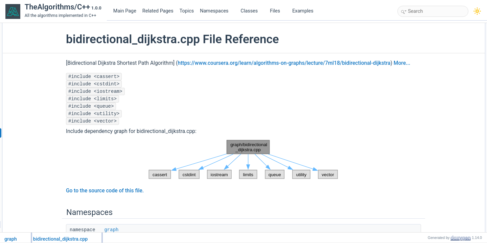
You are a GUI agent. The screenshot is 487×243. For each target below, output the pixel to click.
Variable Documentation (433, 160)
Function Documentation (434, 115)
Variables (420, 93)
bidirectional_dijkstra (436, 41)
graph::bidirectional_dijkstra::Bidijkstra (452, 71)
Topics (187, 11)
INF (421, 101)
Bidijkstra (426, 130)
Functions (421, 49)
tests (422, 78)
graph (423, 34)
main (422, 86)
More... (119, 72)
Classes (252, 11)
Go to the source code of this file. (129, 200)
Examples (302, 11)
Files (277, 11)
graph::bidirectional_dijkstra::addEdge (452, 56)
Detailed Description (430, 108)
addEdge (426, 123)
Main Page (124, 11)
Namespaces (217, 11)
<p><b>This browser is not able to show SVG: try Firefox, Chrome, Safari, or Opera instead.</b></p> (243, 168)
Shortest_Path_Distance (439, 145)
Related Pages (157, 11)
